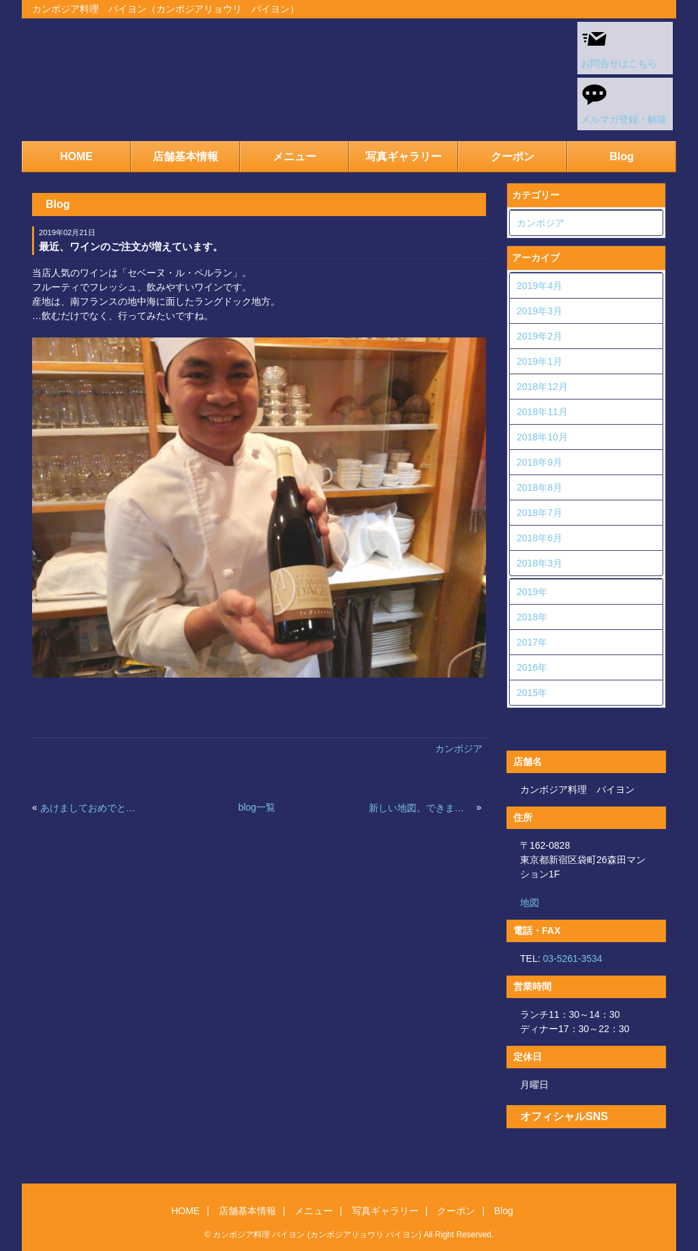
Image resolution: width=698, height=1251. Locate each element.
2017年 (532, 642)
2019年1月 (539, 361)
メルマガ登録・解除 (624, 103)
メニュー (294, 156)
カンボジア (459, 748)
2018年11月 (542, 411)
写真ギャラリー (403, 156)
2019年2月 (539, 336)
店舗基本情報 (185, 156)
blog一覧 (256, 807)
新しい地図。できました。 (421, 807)
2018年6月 (539, 537)
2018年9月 (539, 462)
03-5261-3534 (572, 958)
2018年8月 (539, 487)
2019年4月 (539, 285)
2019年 (532, 591)
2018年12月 (542, 386)
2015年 (532, 692)
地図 (529, 902)
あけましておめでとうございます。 (92, 807)
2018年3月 (539, 563)
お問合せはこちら (619, 47)
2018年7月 (539, 512)
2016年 (532, 667)
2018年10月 (542, 437)
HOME (76, 156)
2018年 (532, 617)
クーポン (512, 156)
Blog (621, 156)
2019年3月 (539, 310)
